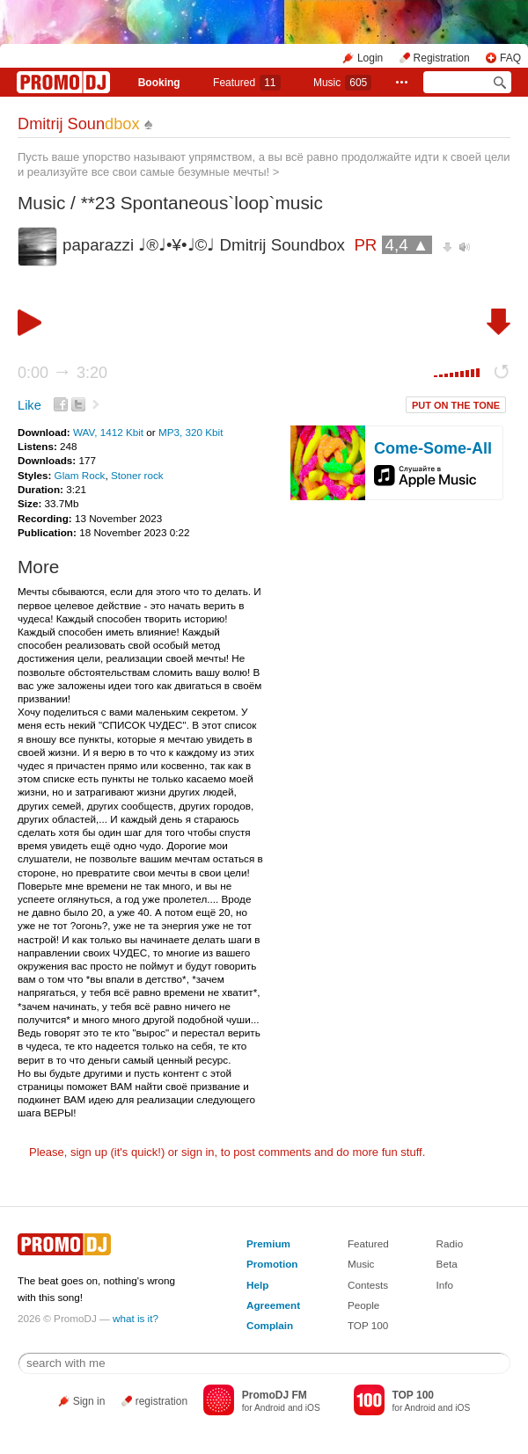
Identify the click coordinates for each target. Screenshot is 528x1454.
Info (445, 1284)
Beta (447, 1263)
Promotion (271, 1263)
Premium (268, 1243)
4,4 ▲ (407, 245)
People (363, 1305)
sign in (198, 1152)
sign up (88, 1152)
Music (342, 83)
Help (257, 1284)
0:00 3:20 (62, 373)
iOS (312, 1408)
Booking (159, 82)
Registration (442, 58)
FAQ (510, 58)
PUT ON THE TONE (456, 405)
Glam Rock (80, 475)
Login (370, 58)
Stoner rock (137, 475)
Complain (269, 1325)
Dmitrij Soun (79, 124)
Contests (368, 1284)
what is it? (135, 1318)
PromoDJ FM (274, 1395)
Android (269, 1408)
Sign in (89, 1401)
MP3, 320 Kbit (190, 432)
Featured (246, 83)
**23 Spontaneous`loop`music (202, 203)
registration (161, 1401)
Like (29, 405)
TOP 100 (368, 1325)
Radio (450, 1243)
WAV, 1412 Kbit (109, 432)
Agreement (273, 1305)
